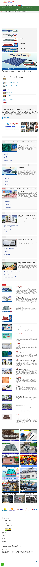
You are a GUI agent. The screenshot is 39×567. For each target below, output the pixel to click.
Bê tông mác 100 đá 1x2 (10, 89)
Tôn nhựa (17, 385)
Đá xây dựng (14, 141)
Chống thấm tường (7, 232)
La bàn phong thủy (15, 188)
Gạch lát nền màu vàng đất (8, 160)
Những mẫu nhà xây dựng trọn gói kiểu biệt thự (11, 225)
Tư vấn (23, 7)
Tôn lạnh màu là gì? (9, 99)
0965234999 (6, 548)
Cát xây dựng (10, 141)
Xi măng (23, 141)
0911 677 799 (12, 5)
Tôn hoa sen (18, 296)
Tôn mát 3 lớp (6, 184)
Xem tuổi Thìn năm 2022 (7, 207)
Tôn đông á (17, 306)
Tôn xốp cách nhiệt (19, 286)
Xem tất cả (35, 141)
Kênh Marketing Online (8, 518)
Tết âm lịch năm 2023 (7, 201)
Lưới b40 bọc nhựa (7, 153)
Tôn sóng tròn (19, 415)
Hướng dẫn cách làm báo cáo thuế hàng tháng (10, 276)
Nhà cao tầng (6, 228)
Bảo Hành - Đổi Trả (8, 523)
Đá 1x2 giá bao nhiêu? (7, 156)
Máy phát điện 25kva (7, 254)
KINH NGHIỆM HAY (19, 77)
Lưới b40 (17, 351)
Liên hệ (17, 9)
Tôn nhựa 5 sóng (19, 386)
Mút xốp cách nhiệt (27, 141)
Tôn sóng (17, 414)
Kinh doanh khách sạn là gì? (8, 274)
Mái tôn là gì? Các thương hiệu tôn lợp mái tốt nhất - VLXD (28, 494)
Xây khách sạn (18, 368)
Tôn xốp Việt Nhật (19, 326)
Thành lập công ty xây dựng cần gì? (9, 277)
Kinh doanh (28, 7)
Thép (31, 141)
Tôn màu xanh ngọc (20, 396)
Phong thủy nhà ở (10, 188)
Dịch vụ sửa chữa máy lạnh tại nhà (12, 82)
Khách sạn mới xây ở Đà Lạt (8, 226)
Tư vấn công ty (30, 260)
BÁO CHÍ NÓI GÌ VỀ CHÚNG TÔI (20, 506)
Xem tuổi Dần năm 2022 (7, 204)
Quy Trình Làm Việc (8, 522)
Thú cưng (33, 7)
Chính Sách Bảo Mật (8, 528)
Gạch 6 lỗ (5, 157)
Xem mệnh (26, 188)
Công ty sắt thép (9, 95)
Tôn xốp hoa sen (6, 181)
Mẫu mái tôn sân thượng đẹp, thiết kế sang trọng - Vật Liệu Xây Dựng (10, 494)
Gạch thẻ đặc (6, 154)
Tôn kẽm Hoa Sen (6, 178)
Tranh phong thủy (21, 188)
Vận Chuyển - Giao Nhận (9, 526)
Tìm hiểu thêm (6, 117)
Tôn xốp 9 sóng (19, 287)
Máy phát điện (18, 343)
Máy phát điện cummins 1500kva (9, 248)
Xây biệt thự (18, 359)
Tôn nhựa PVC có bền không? (11, 78)
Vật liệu (8, 7)
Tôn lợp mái (4, 7)
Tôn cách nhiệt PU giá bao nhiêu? (11, 85)
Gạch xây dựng (19, 141)
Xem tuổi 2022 (31, 188)
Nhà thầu (13, 7)
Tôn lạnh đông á (19, 307)
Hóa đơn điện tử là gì (25, 260)
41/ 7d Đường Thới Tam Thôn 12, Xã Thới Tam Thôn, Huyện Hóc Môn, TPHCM (20, 551)
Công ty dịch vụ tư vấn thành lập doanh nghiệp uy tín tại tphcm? (13, 271)
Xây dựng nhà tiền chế (7, 229)
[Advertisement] (19, 21)
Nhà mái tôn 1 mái (9, 92)
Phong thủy (18, 7)
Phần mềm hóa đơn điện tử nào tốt (9, 279)
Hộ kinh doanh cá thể (7, 273)
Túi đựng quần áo (6, 251)
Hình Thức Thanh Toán (8, 525)
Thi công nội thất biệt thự (7, 231)
